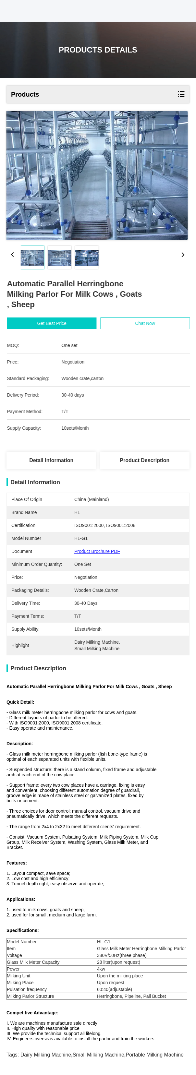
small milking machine (98, 1054)
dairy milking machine (45, 1054)
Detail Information (51, 460)
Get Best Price (56, 323)
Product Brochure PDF (97, 551)
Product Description (144, 460)
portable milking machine (155, 1054)
